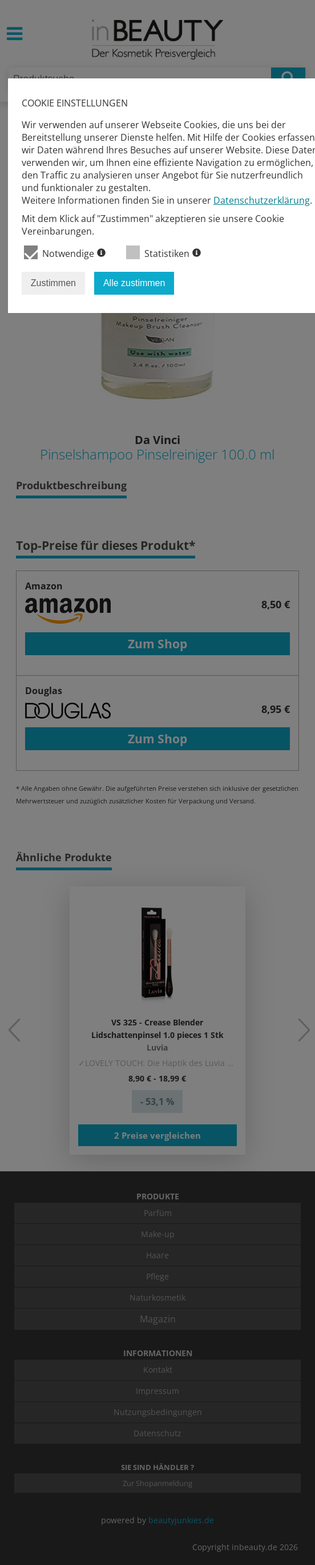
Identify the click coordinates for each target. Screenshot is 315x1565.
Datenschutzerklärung (261, 200)
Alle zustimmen (134, 283)
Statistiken (163, 252)
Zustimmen (53, 283)
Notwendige (65, 252)
